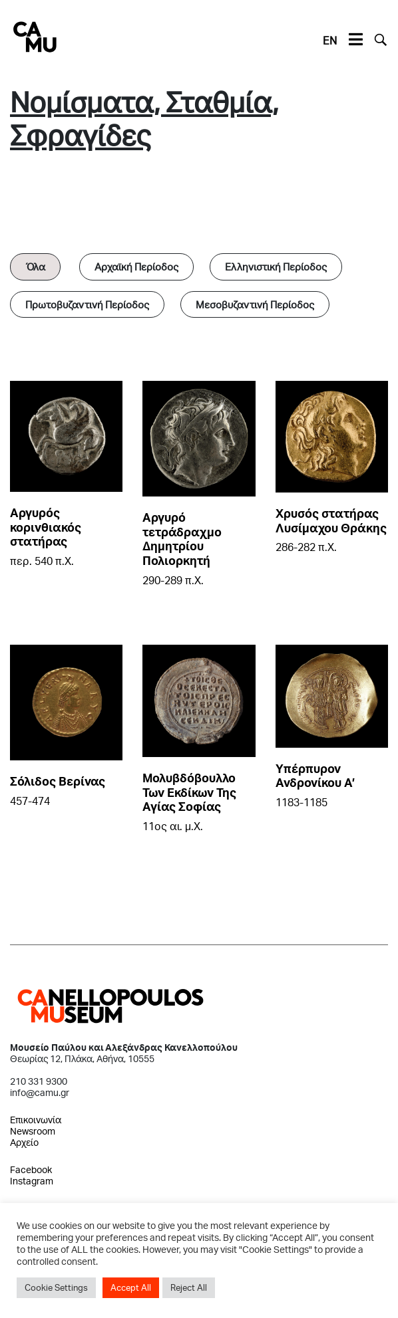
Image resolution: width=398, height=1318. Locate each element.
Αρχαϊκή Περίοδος (136, 266)
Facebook (31, 1169)
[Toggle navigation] (355, 40)
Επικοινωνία (35, 1119)
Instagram (31, 1180)
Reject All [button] (188, 1287)
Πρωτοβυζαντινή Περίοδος (87, 304)
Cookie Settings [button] (56, 1287)
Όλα (35, 266)
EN (330, 40)
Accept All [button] (130, 1287)
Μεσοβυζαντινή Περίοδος (255, 304)
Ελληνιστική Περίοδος (276, 266)
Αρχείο (24, 1142)
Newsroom (32, 1131)
